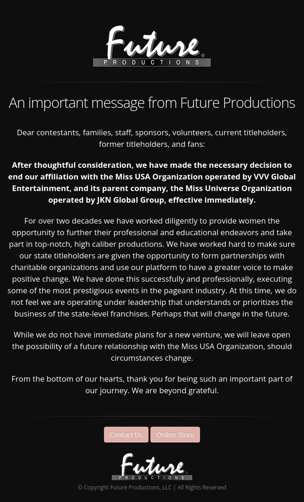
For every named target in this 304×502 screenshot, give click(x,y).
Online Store (175, 434)
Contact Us (126, 434)
